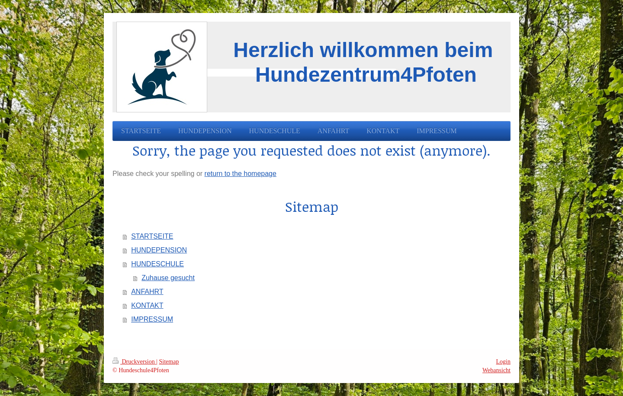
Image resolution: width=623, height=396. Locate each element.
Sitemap (169, 361)
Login (503, 361)
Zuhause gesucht (168, 277)
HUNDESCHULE (157, 264)
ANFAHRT (147, 291)
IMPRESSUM (152, 319)
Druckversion (134, 361)
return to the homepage (240, 173)
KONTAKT (147, 305)
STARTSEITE (152, 236)
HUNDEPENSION (159, 250)
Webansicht (496, 370)
